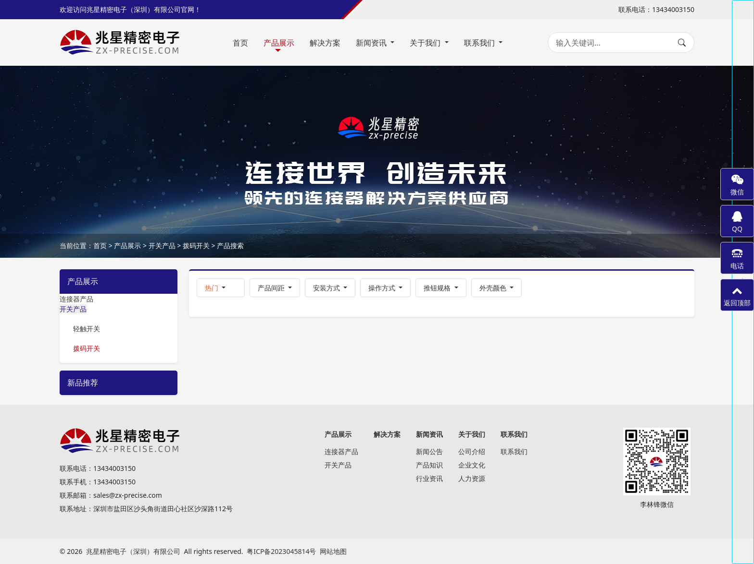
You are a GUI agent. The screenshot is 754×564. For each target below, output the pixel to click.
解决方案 (325, 42)
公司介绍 (471, 451)
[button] (221, 287)
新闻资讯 (372, 42)
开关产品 (162, 245)
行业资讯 (429, 478)
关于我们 (426, 42)
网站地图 (333, 551)
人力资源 (471, 478)
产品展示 (279, 42)
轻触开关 (86, 328)
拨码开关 (196, 245)
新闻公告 (429, 451)
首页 (240, 42)
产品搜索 (230, 245)
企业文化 (471, 464)
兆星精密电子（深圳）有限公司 (133, 551)
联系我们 (480, 42)
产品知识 (429, 464)
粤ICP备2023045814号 (281, 551)
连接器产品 (76, 298)
